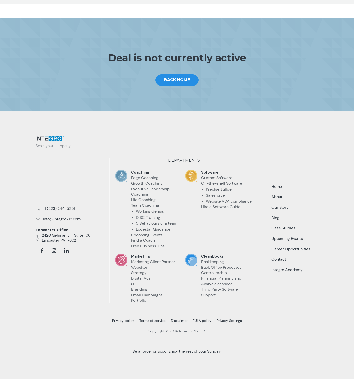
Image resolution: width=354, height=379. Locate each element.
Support (208, 295)
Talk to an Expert (291, 9)
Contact (278, 259)
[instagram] (54, 250)
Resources (243, 9)
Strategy (139, 272)
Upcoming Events (146, 234)
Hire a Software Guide (220, 206)
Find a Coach (143, 240)
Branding (139, 289)
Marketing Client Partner (153, 261)
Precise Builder (219, 189)
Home (276, 186)
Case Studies (210, 9)
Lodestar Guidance (153, 229)
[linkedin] (66, 250)
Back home (177, 80)
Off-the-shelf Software (221, 183)
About (276, 196)
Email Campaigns (146, 295)
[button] (179, 9)
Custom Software (216, 177)
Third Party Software (219, 289)
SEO (135, 283)
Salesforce (215, 195)
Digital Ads (141, 278)
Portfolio (138, 300)
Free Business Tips (148, 246)
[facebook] (42, 250)
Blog (275, 217)
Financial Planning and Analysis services (221, 281)
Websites (139, 267)
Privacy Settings (229, 320)
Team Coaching (145, 205)
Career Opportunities (290, 249)
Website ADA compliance (229, 201)
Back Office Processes (221, 267)
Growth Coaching (146, 183)
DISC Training (148, 217)
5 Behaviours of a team (156, 223)
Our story (280, 207)
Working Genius (150, 211)
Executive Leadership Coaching (150, 191)
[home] (55, 8)
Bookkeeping (212, 261)
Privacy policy (123, 320)
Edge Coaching (144, 177)
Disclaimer (179, 320)
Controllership (214, 272)
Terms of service (152, 320)
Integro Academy (287, 269)
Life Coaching (143, 199)
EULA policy (202, 320)
